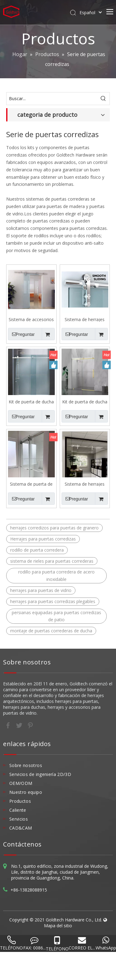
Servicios (18, 819)
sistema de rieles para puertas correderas (51, 561)
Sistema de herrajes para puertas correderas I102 (85, 483)
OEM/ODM (20, 783)
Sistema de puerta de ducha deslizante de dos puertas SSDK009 (31, 483)
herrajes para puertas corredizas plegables (52, 601)
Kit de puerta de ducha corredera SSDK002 (31, 401)
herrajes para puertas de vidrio (40, 590)
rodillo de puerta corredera (37, 550)
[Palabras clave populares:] (103, 98)
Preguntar (21, 334)
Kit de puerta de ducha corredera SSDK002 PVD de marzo (84, 401)
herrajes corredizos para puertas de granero (54, 528)
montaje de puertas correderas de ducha (51, 631)
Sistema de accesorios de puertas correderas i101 (31, 319)
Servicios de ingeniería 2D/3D (40, 774)
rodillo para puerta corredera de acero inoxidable (56, 575)
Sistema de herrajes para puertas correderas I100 (85, 319)
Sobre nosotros (25, 765)
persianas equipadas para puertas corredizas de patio (56, 616)
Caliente (17, 810)
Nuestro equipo (25, 792)
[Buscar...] (51, 98)
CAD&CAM (20, 828)
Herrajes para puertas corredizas (43, 539)
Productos (20, 801)
